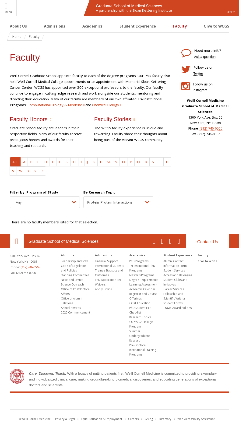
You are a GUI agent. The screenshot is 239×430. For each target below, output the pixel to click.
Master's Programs (141, 275)
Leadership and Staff (74, 261)
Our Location (17, 241)
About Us (18, 26)
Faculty (180, 26)
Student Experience (138, 26)
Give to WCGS (216, 26)
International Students (109, 266)
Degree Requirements (143, 280)
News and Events (72, 280)
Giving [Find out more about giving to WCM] (149, 419)
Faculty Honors (28, 119)
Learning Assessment (143, 284)
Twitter (198, 73)
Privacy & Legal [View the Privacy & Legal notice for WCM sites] (65, 419)
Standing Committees (75, 275)
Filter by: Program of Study (34, 192)
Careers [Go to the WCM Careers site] (133, 419)
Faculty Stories (112, 119)
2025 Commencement (75, 312)
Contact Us (207, 242)
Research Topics (140, 317)
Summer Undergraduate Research (139, 335)
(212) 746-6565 (211, 128)
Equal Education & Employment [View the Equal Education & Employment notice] (101, 419)
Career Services (173, 289)
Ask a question (205, 57)
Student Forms (173, 303)
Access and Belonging (177, 275)
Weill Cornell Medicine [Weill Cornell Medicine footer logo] (119, 402)
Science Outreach (72, 284)
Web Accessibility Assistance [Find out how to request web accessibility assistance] (196, 419)
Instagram (200, 90)
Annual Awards (71, 308)
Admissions (54, 26)
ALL (15, 161)
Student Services (174, 270)
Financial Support (106, 261)
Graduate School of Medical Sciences (63, 241)
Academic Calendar (142, 289)
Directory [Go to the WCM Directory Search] (165, 419)
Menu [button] (8, 12)
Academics (92, 26)
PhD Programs (138, 261)
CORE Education (139, 303)
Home (16, 36)
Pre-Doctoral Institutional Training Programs (142, 349)
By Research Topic (99, 192)
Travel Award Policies (177, 308)
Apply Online (103, 289)
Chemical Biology (105, 104)
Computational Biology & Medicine (55, 104)
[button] (231, 8)
